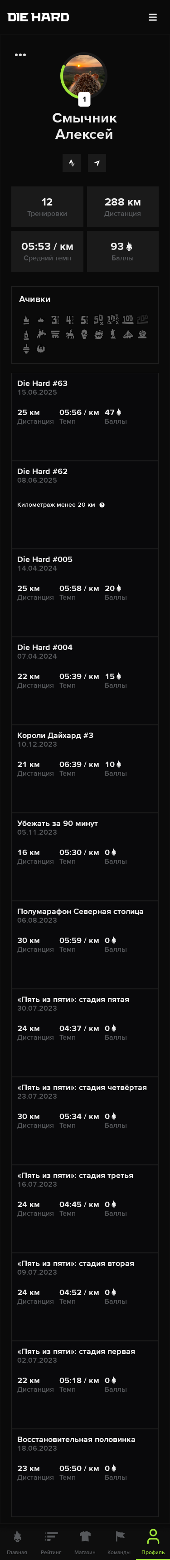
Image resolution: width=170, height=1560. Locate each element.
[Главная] (17, 1542)
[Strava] (72, 163)
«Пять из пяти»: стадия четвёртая (82, 1087)
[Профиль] (153, 1542)
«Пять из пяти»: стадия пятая (73, 999)
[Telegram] (97, 163)
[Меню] (153, 17)
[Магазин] (85, 1542)
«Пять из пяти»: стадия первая (76, 1351)
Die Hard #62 (42, 471)
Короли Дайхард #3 (55, 735)
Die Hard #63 (42, 383)
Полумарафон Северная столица (80, 911)
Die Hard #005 (45, 559)
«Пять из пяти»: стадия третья (75, 1175)
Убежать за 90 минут (57, 823)
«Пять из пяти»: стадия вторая (75, 1263)
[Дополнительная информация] (20, 55)
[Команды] (119, 1542)
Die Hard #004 (45, 647)
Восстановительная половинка (76, 1439)
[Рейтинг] (51, 1542)
